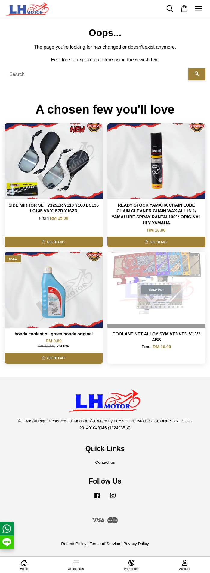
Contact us (105, 462)
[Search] (96, 74)
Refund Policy (73, 543)
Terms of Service (105, 543)
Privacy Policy (136, 543)
